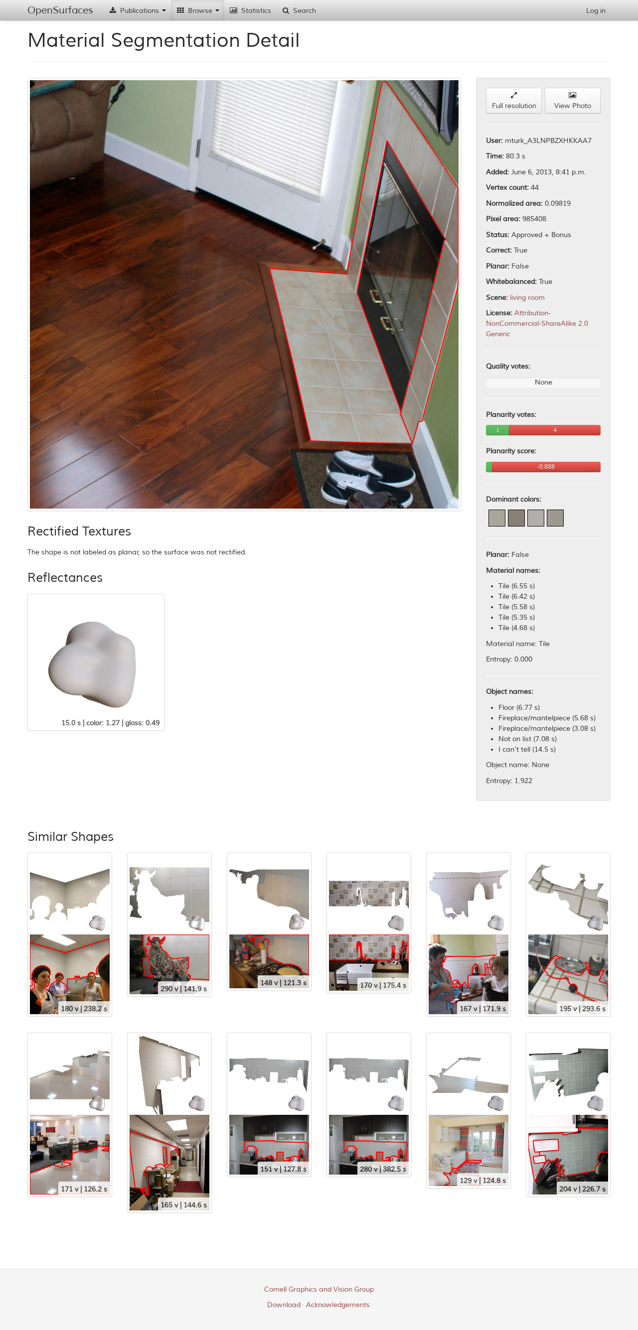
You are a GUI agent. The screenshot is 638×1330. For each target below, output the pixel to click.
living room (527, 297)
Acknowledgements (338, 1305)
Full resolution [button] (514, 101)
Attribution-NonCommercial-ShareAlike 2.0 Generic (537, 323)
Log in (596, 10)
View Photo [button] (572, 101)
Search (298, 10)
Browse (197, 10)
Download (284, 1305)
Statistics (250, 10)
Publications (137, 10)
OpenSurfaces (60, 10)
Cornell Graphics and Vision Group (319, 1289)
